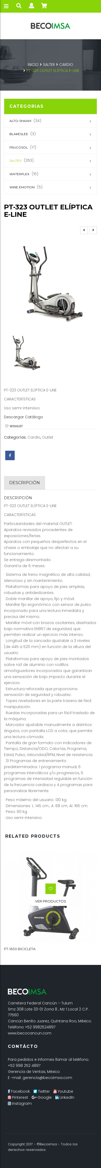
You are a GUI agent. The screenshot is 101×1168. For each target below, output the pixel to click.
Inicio (33, 64)
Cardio (66, 64)
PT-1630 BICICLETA (19, 949)
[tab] (24, 483)
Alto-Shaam (20, 121)
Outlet (47, 437)
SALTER (49, 64)
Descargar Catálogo (23, 417)
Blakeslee (18, 134)
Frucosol (18, 147)
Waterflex (19, 174)
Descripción (24, 482)
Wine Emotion (22, 187)
